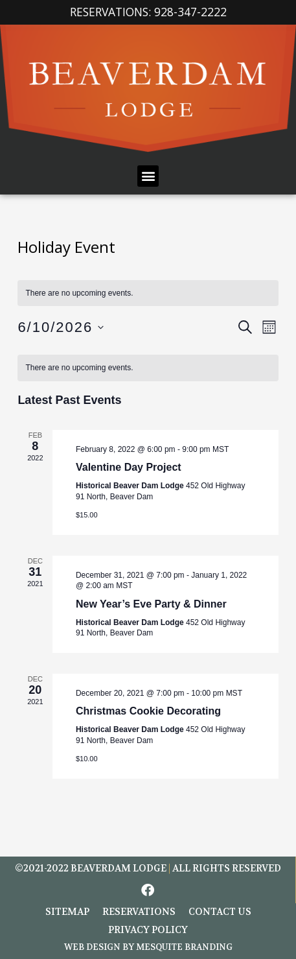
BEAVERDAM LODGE (118, 868)
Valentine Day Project (128, 467)
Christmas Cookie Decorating (148, 710)
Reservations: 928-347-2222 (148, 11)
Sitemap (67, 912)
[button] (148, 176)
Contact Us (219, 912)
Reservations (139, 912)
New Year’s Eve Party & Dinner (151, 604)
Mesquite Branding (184, 947)
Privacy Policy (148, 930)
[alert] (147, 368)
